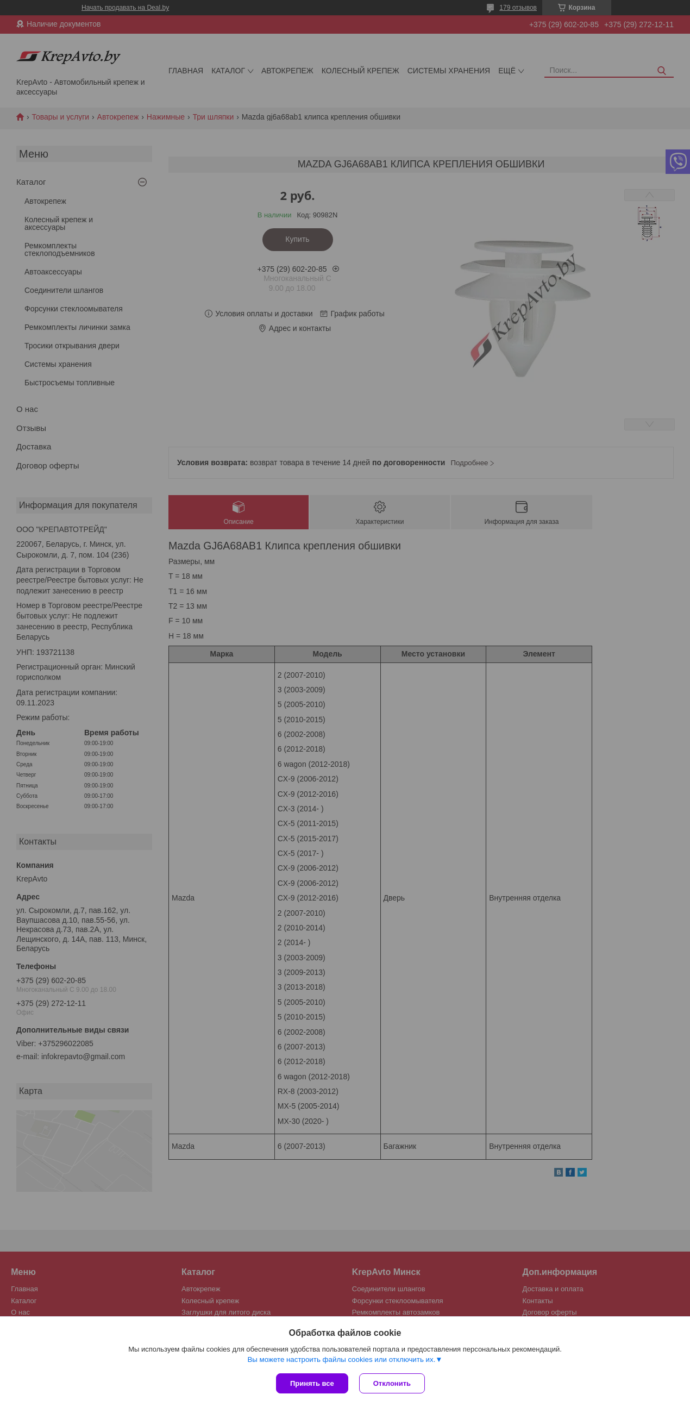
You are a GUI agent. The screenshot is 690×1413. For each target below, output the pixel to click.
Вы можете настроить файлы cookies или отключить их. (341, 1359)
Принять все (312, 1383)
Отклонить (392, 1383)
